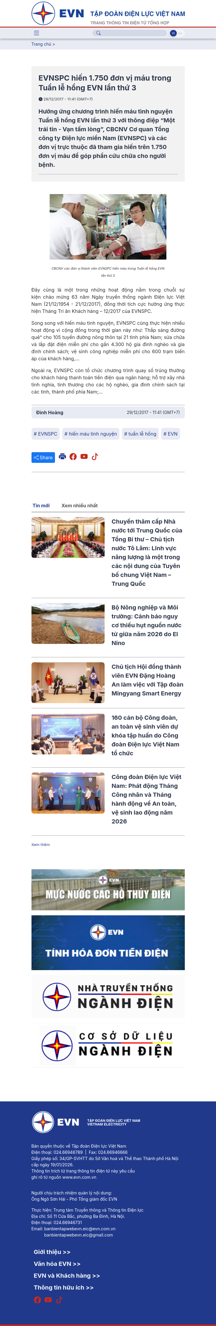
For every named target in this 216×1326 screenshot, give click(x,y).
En (180, 33)
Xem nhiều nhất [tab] (80, 505)
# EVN (170, 434)
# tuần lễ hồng (140, 434)
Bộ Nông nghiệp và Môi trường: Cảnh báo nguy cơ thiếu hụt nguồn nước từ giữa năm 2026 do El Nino (147, 625)
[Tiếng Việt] (108, 13)
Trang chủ (41, 44)
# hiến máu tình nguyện (90, 434)
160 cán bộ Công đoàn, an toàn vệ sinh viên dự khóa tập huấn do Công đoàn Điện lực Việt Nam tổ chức (145, 735)
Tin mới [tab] (41, 505)
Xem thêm (40, 844)
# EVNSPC (46, 434)
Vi (173, 33)
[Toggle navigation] (36, 33)
